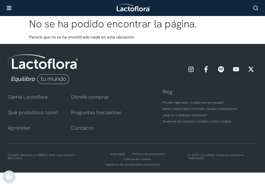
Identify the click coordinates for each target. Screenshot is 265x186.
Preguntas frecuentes (96, 112)
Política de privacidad (148, 154)
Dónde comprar (90, 97)
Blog (168, 91)
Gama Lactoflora (28, 97)
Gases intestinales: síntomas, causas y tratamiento (200, 109)
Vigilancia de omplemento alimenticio (132, 164)
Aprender (19, 128)
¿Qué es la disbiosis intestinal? (185, 115)
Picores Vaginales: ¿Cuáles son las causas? (193, 102)
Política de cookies (137, 159)
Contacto (82, 128)
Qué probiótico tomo (33, 112)
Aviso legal (117, 154)
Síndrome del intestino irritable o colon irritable (197, 121)
